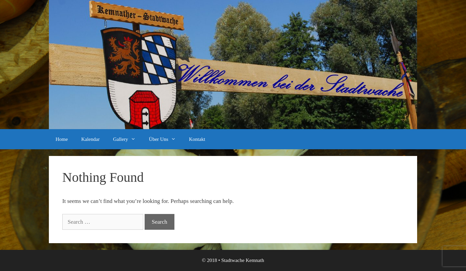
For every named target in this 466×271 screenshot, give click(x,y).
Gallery (127, 139)
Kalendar (90, 139)
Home (62, 139)
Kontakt (197, 139)
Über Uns (165, 139)
